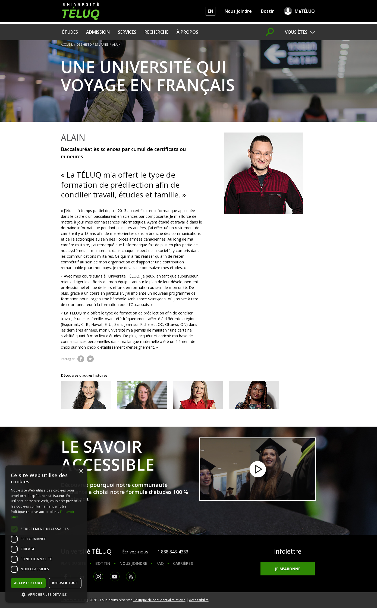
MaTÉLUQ (305, 11)
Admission (98, 32)
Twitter (90, 358)
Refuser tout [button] (65, 583)
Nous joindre (238, 11)
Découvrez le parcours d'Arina (198, 395)
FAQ (160, 563)
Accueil (67, 44)
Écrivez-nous (135, 552)
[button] (46, 594)
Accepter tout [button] (28, 583)
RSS (131, 576)
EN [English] (210, 11)
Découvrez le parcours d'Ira (254, 395)
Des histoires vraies (92, 44)
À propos (187, 32)
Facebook (80, 358)
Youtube (115, 576)
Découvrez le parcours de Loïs (142, 395)
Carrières (183, 563)
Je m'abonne (287, 568)
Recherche (156, 32)
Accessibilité (199, 600)
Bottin (268, 11)
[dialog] (46, 534)
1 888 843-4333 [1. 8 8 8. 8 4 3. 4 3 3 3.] (173, 552)
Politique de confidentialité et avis (159, 600)
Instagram (98, 576)
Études (70, 32)
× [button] (81, 471)
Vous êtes (296, 32)
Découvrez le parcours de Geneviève (86, 395)
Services (127, 32)
